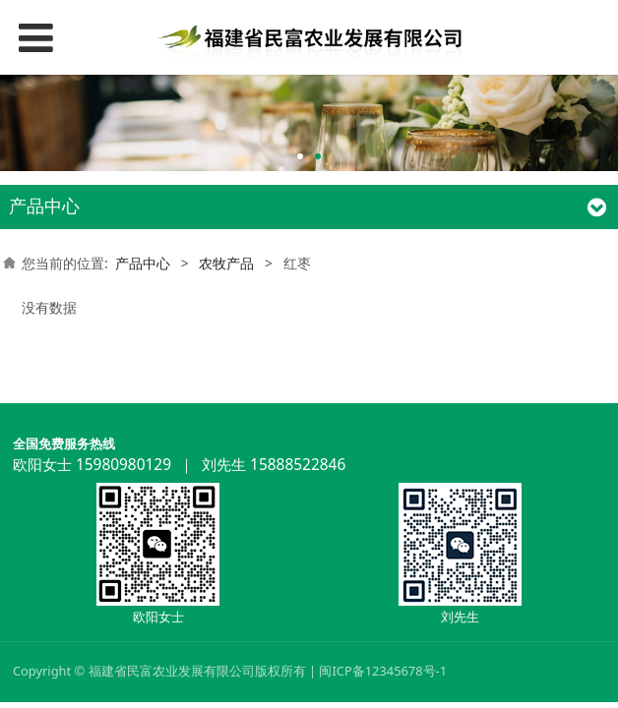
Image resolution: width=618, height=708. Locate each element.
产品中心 (142, 263)
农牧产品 (226, 263)
